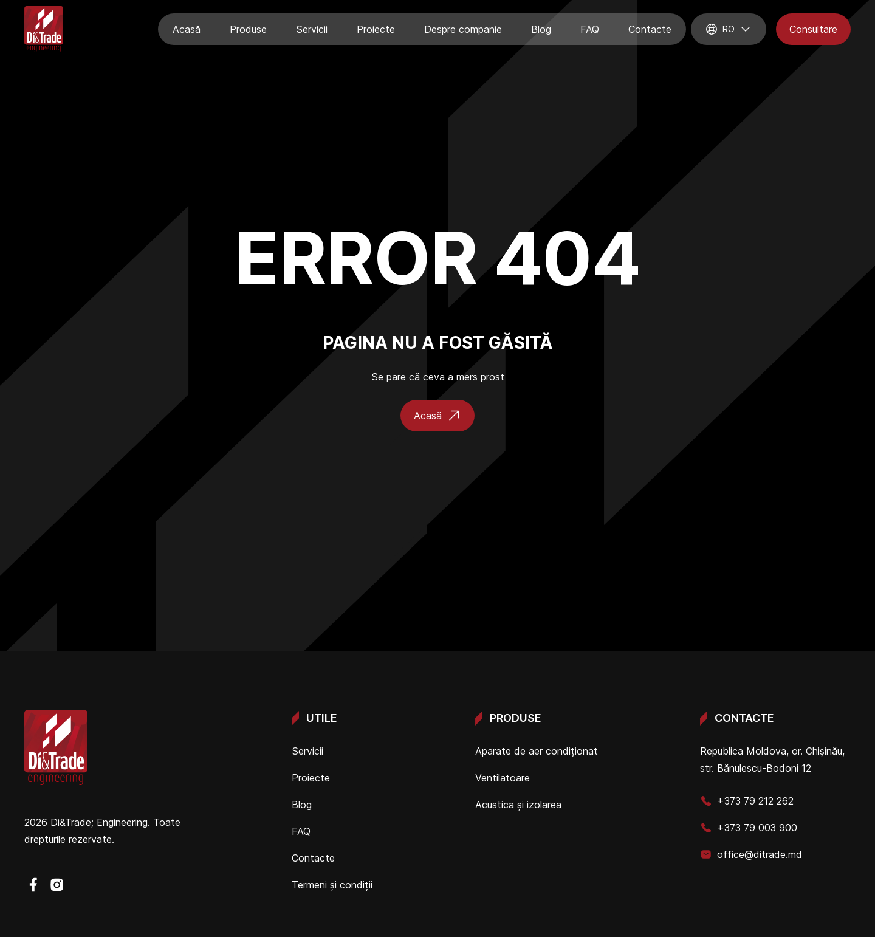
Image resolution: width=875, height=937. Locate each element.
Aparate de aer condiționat (536, 751)
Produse (248, 29)
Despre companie (463, 29)
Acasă (187, 29)
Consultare (813, 29)
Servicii (312, 29)
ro (728, 29)
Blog (541, 29)
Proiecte (376, 29)
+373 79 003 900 (748, 828)
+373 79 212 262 (747, 801)
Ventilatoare (502, 778)
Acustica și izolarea (518, 804)
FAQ (589, 29)
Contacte (649, 29)
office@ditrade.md (751, 854)
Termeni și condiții (332, 885)
